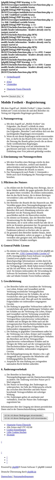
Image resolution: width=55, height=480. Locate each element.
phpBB (15, 467)
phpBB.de (31, 472)
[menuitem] (9, 82)
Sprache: (5, 96)
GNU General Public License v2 (34, 253)
